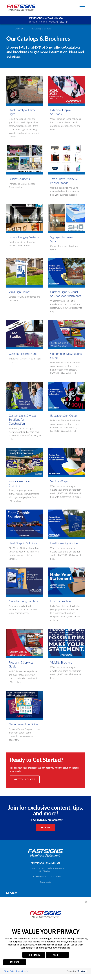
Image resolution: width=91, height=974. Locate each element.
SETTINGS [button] (34, 955)
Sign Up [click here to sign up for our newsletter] (45, 827)
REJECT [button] (14, 962)
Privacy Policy (9, 971)
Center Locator (46, 882)
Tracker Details (22, 971)
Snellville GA (20, 29)
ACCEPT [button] (57, 955)
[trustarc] (82, 971)
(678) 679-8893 (38, 21)
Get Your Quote (24, 779)
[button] (86, 902)
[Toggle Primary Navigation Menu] (82, 8)
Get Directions (45, 871)
